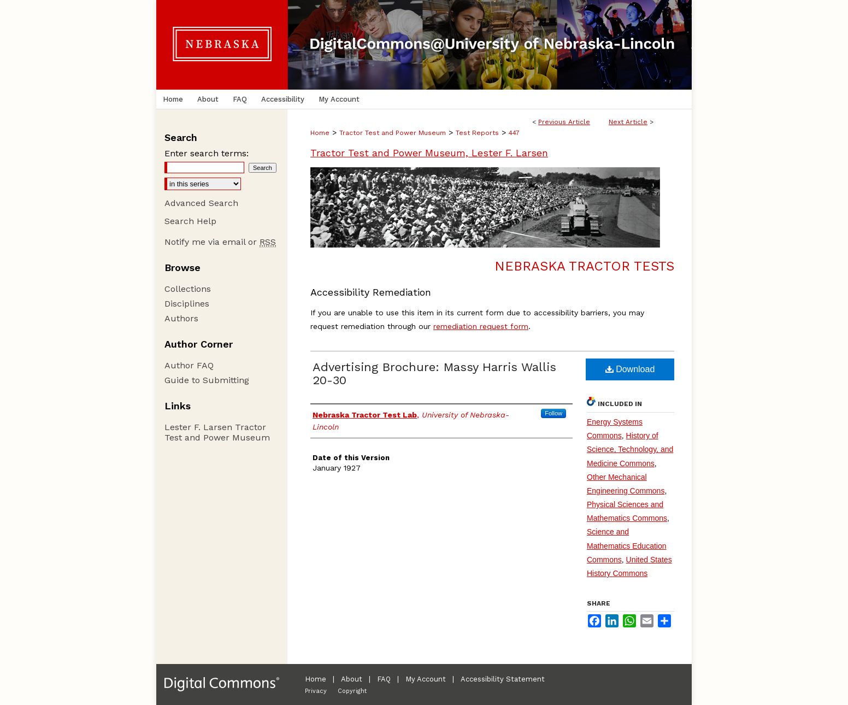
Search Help (190, 221)
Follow (553, 413)
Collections (187, 289)
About (351, 679)
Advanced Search (201, 203)
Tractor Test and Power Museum (392, 133)
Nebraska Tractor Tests (584, 266)
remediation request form (480, 326)
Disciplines (186, 303)
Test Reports (477, 133)
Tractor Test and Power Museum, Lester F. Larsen (429, 152)
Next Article (628, 122)
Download (630, 369)
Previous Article (564, 122)
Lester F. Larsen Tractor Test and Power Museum (217, 432)
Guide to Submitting (206, 380)
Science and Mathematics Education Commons (627, 545)
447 (514, 133)
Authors (181, 318)
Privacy (316, 691)
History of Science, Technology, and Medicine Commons (630, 449)
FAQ (384, 679)
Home (319, 133)
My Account (425, 679)
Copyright (352, 691)
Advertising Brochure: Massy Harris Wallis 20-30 (434, 373)
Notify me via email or (220, 242)
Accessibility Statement (503, 679)
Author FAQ (189, 365)
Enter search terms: (206, 153)
